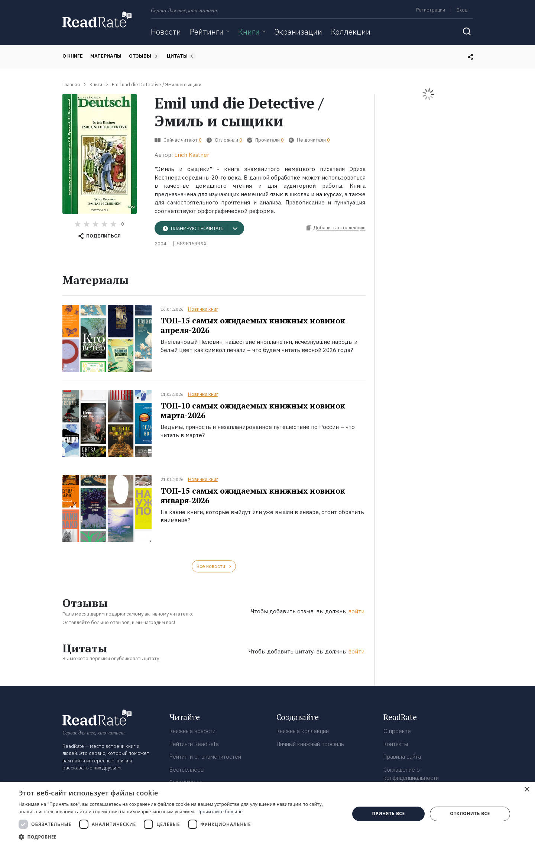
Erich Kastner (191, 154)
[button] (179, 836)
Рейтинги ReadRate (194, 743)
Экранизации (298, 31)
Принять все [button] (388, 813)
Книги (249, 31)
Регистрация (430, 10)
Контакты (395, 743)
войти (356, 611)
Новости (166, 31)
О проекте (397, 730)
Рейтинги (207, 31)
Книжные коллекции (302, 730)
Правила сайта (402, 756)
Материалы (105, 56)
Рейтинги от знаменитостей (205, 756)
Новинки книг (203, 309)
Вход (462, 10)
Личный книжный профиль (310, 743)
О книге (72, 56)
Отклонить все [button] (470, 813)
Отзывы (144, 56)
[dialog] (267, 814)
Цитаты (181, 56)
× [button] (526, 789)
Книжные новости (192, 730)
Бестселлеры (186, 769)
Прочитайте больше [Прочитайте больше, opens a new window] (220, 811)
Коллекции (350, 31)
